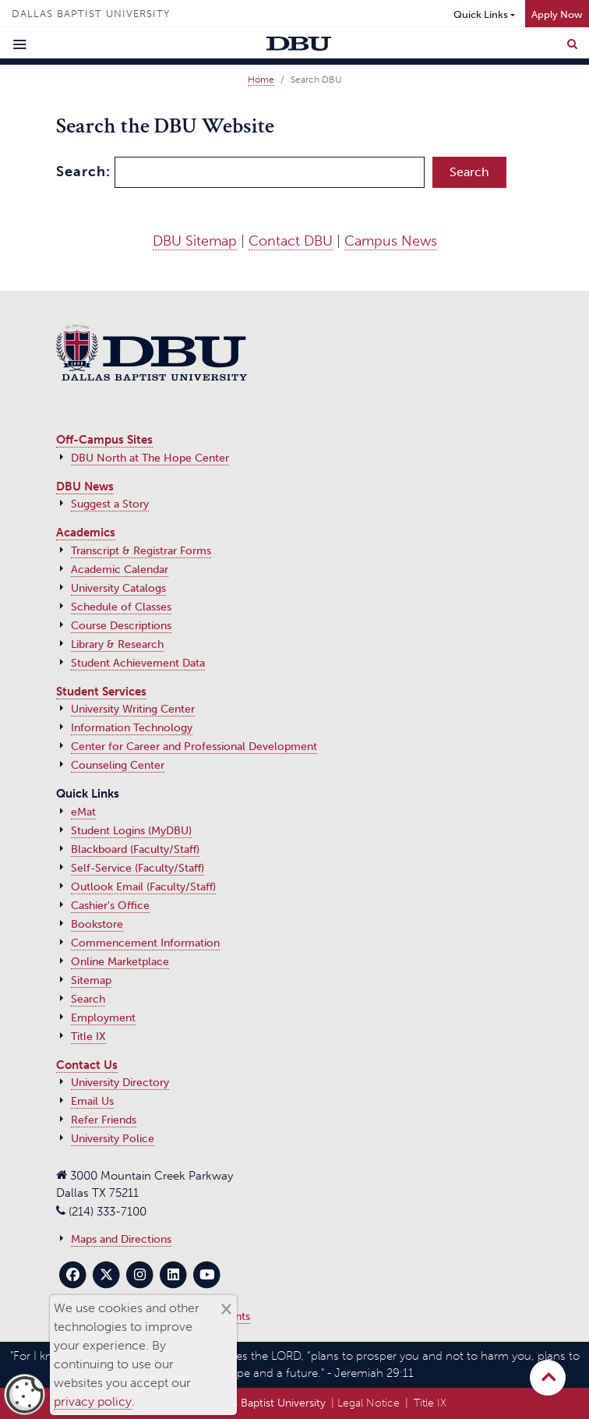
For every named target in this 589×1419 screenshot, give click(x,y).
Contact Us (87, 1065)
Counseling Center (117, 765)
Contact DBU (291, 240)
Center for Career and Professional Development (194, 746)
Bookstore (97, 924)
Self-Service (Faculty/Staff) (137, 868)
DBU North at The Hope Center (150, 458)
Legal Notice (368, 1403)
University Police (112, 1138)
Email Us (92, 1101)
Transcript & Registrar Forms (141, 550)
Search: (83, 171)
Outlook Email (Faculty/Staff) (143, 887)
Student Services (101, 692)
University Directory (120, 1082)
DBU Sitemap (195, 240)
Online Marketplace (120, 961)
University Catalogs (118, 588)
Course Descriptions (121, 625)
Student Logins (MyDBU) (131, 830)
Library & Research (117, 644)
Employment (103, 1017)
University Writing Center (133, 709)
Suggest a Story (110, 504)
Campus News (390, 240)
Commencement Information (145, 943)
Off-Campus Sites (104, 440)
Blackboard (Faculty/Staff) (135, 849)
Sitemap (91, 980)
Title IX (88, 1036)
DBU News (85, 486)
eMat (83, 812)
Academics (85, 532)
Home (261, 79)
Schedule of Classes (121, 607)
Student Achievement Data (138, 663)
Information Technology (131, 727)
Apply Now (557, 14)
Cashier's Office (110, 905)
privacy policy (93, 1401)
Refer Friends (103, 1120)
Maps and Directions (121, 1239)
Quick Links (480, 14)
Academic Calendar (119, 569)
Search (88, 999)
